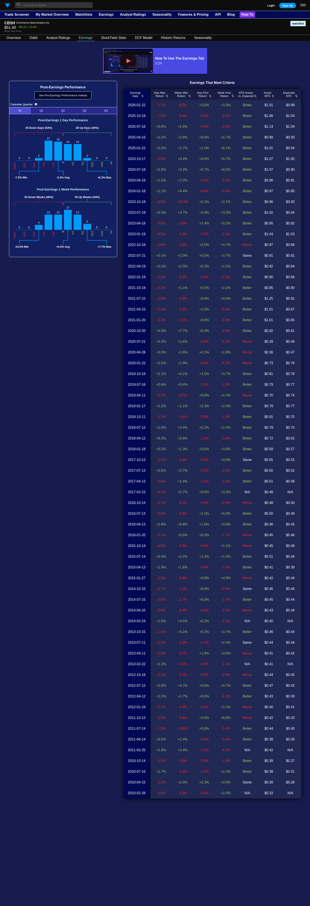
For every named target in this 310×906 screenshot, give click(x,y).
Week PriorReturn (224, 94)
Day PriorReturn (202, 94)
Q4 (106, 110)
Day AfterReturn (160, 94)
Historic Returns (173, 38)
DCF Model (143, 38)
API (218, 14)
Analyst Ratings (133, 14)
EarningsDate (135, 94)
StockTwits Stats (113, 38)
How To (247, 14)
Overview (13, 38)
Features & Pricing (193, 14)
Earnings (106, 14)
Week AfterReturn (181, 94)
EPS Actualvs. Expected (246, 94)
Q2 (63, 110)
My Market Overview (52, 14)
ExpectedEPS (288, 94)
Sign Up (287, 5)
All (19, 110)
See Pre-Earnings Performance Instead (63, 95)
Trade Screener (16, 14)
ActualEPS (267, 94)
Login (271, 5)
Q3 (84, 110)
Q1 (41, 110)
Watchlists (83, 14)
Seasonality (162, 14)
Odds (33, 38)
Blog (231, 14)
